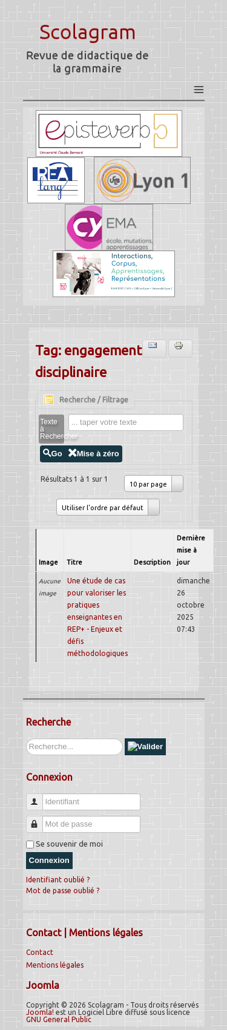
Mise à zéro (93, 453)
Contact (39, 952)
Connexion (49, 860)
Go (52, 453)
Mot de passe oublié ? (62, 890)
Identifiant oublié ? (58, 880)
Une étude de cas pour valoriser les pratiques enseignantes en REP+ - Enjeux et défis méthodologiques (97, 617)
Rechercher (26, 738)
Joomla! (40, 1012)
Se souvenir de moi (69, 843)
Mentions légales (55, 965)
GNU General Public (58, 1019)
